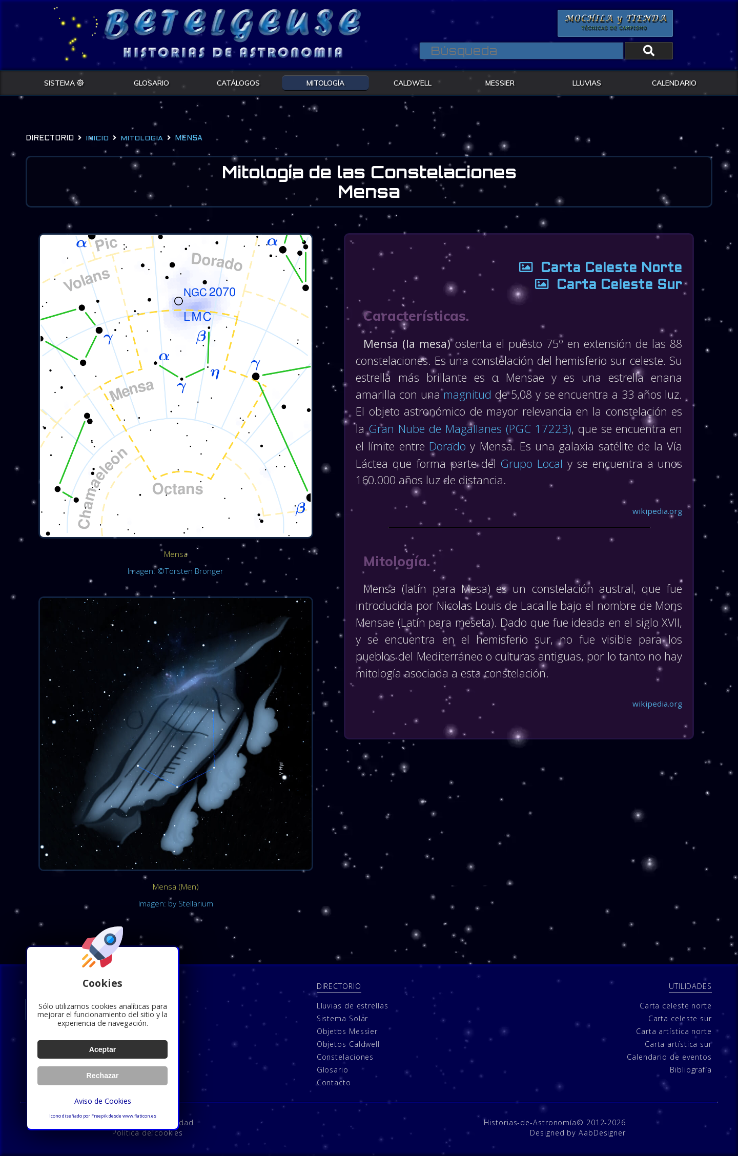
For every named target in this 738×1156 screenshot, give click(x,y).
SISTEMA (64, 82)
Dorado (536, 445)
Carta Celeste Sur (603, 286)
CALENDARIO (674, 82)
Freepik (99, 1116)
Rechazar (102, 1075)
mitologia (141, 138)
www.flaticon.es (139, 1116)
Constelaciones (345, 1057)
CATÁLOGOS (238, 82)
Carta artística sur (678, 1044)
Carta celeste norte (676, 1005)
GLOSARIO (151, 82)
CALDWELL (413, 82)
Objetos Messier (347, 1031)
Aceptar (102, 1049)
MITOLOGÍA (325, 82)
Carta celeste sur (680, 1018)
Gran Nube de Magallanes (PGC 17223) (554, 428)
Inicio (97, 138)
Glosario (332, 1070)
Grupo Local (624, 462)
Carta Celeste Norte (595, 269)
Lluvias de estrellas (352, 1005)
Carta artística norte (674, 1031)
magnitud (476, 394)
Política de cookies (147, 1133)
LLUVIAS (586, 82)
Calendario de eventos (669, 1057)
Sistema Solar (342, 1018)
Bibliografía (691, 1070)
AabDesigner (602, 1133)
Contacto (334, 1082)
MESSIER (500, 82)
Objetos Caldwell (348, 1044)
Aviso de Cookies (102, 1101)
